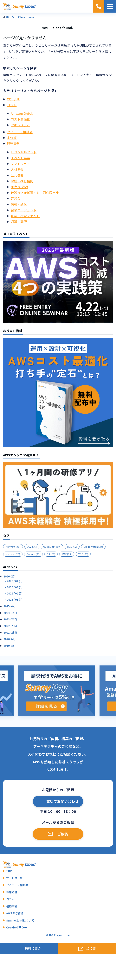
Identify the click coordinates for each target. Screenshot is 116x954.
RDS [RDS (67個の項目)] (72, 546)
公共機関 (17, 175)
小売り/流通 (19, 186)
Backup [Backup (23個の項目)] (33, 554)
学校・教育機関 (22, 181)
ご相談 (62, 833)
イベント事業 (20, 157)
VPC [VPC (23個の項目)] (83, 554)
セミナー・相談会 (20, 132)
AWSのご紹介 (14, 913)
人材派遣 (17, 169)
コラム (11, 104)
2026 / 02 (14, 593)
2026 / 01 (14, 599)
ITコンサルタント (23, 152)
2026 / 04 (14, 581)
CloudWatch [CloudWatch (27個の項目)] (93, 546)
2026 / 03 (14, 587)
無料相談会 (33, 948)
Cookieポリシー (16, 927)
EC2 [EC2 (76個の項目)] (32, 546)
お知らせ (13, 99)
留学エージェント (23, 210)
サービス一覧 (14, 878)
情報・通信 (19, 204)
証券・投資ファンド (25, 216)
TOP (9, 871)
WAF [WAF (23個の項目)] (67, 554)
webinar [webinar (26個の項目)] (13, 554)
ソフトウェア (20, 163)
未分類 (11, 137)
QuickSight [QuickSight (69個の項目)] (52, 546)
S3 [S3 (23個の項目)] (51, 554)
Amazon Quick (22, 113)
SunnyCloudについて (20, 920)
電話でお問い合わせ (62, 801)
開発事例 (13, 143)
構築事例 (11, 906)
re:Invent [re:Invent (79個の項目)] (13, 546)
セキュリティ (20, 125)
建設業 (15, 198)
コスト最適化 (20, 119)
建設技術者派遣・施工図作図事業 (35, 192)
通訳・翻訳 (19, 221)
